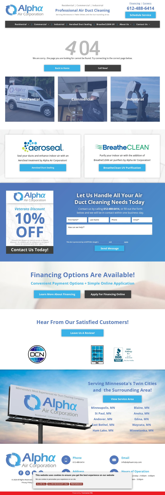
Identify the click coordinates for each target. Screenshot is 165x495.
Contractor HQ (87, 493)
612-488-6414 (111, 209)
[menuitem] (22, 24)
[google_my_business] (27, 473)
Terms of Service (118, 242)
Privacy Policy (104, 242)
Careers (147, 3)
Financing (135, 3)
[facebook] (20, 473)
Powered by (76, 493)
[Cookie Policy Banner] (82, 480)
